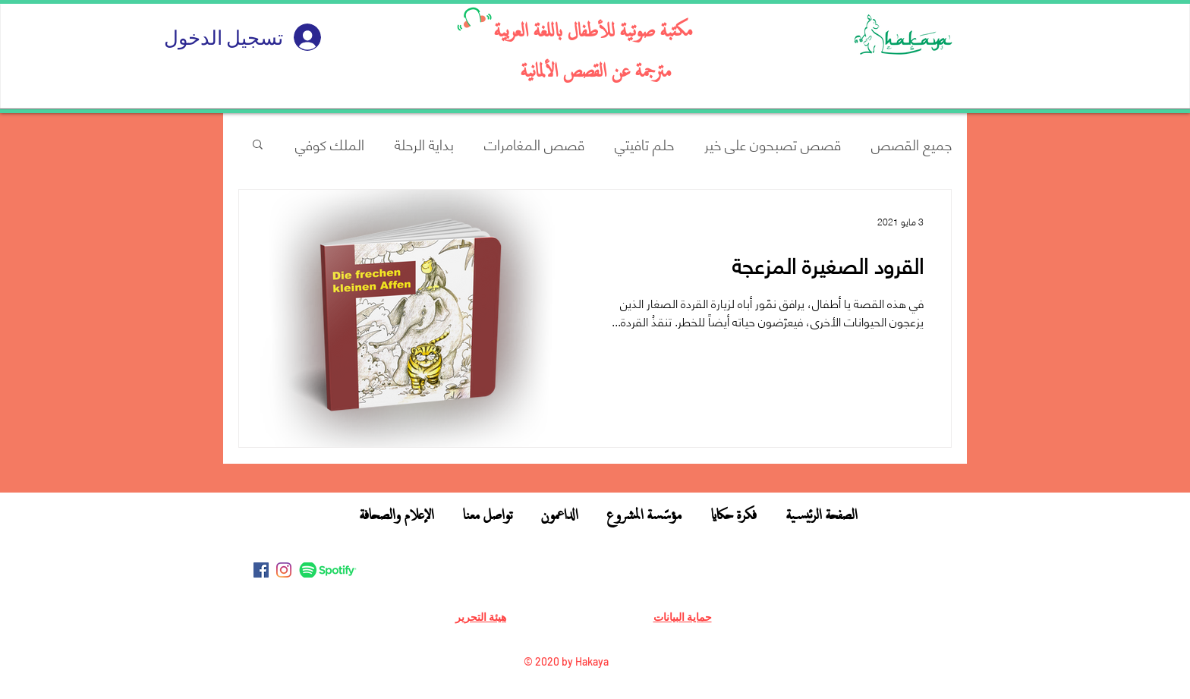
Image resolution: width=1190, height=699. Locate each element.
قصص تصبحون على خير (772, 144)
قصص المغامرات (534, 144)
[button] (257, 145)
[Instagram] (283, 570)
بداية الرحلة (424, 144)
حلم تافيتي (644, 144)
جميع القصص (911, 144)
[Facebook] (261, 570)
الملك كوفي (329, 144)
